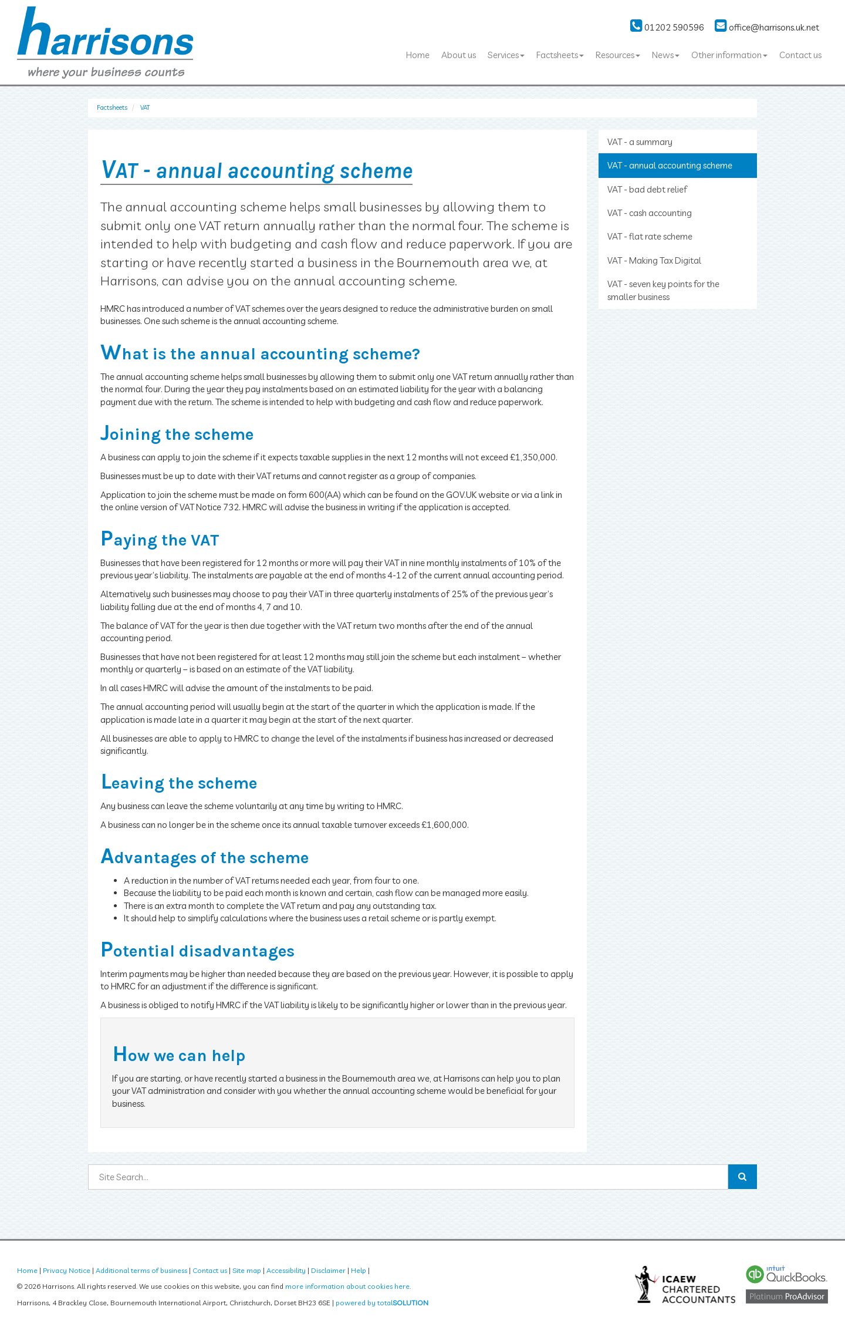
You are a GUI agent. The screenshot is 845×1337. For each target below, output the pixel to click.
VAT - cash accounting (649, 212)
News (666, 54)
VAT (145, 107)
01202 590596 (667, 27)
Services (506, 54)
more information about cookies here (347, 1286)
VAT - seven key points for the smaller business (663, 290)
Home (418, 54)
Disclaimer (328, 1270)
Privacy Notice (66, 1270)
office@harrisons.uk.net (767, 27)
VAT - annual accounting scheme (669, 165)
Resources (618, 54)
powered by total (382, 1302)
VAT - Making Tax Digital (654, 260)
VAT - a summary (639, 141)
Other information (729, 54)
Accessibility (286, 1270)
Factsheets (560, 54)
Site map (246, 1270)
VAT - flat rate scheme (649, 236)
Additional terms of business (141, 1270)
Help (358, 1270)
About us (458, 54)
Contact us (800, 54)
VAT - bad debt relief (647, 189)
